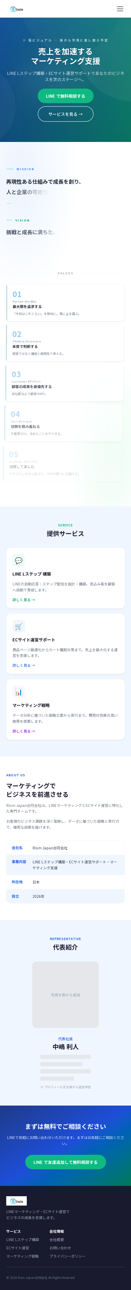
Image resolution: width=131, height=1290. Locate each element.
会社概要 (56, 1239)
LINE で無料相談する (65, 96)
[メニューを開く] (120, 8)
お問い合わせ (60, 1247)
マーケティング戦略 (22, 1256)
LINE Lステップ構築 (22, 1239)
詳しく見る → (23, 599)
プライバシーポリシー (67, 1256)
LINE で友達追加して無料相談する (66, 1162)
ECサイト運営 (17, 1247)
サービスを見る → (65, 114)
